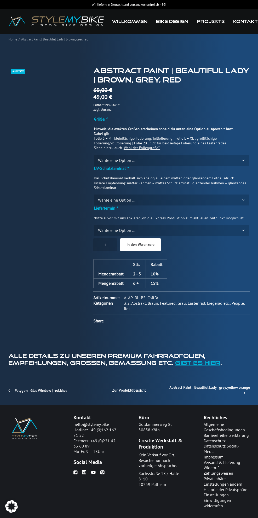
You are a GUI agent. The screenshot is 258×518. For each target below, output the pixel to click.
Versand (106, 109)
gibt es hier (197, 362)
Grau (181, 303)
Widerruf (211, 467)
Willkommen (129, 21)
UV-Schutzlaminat (111, 168)
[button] (75, 472)
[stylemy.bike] (56, 21)
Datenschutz (215, 440)
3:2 (127, 303)
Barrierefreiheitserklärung (226, 435)
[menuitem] (129, 21)
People (238, 303)
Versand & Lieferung (222, 462)
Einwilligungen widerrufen (217, 503)
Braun (153, 303)
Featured (168, 303)
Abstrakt (138, 303)
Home (12, 39)
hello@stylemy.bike (91, 424)
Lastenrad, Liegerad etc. (209, 303)
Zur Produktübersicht (129, 390)
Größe (100, 119)
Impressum (213, 457)
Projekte (211, 21)
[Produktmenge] (105, 244)
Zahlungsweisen (218, 473)
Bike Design (172, 21)
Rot (127, 308)
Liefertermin (106, 208)
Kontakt (245, 21)
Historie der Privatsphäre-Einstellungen (226, 492)
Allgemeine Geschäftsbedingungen (224, 427)
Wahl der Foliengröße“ (142, 147)
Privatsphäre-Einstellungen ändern (223, 481)
